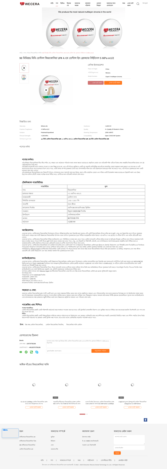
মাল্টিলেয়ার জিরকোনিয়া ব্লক (27, 437)
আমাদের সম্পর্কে (65, 460)
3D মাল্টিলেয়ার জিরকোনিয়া (27, 445)
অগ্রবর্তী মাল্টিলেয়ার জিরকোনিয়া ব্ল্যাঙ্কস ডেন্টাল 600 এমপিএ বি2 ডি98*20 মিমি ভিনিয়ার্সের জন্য (66, 402)
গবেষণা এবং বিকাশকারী (89, 445)
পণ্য (57, 3)
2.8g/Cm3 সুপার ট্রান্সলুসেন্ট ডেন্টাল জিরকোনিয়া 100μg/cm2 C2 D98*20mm (132, 402)
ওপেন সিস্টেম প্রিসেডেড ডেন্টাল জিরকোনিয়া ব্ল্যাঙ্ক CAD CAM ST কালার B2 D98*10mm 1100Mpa (99, 402)
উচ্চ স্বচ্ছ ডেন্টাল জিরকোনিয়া (34, 324)
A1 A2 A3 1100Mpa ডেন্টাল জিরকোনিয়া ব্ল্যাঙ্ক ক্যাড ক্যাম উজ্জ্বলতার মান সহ (34, 402)
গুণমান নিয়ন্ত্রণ (99, 4)
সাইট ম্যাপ (91, 460)
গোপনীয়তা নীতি (106, 460)
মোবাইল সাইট (122, 460)
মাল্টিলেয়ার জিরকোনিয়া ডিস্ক (27, 441)
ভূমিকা (52, 437)
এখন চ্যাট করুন (130, 4)
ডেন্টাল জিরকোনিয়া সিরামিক (54, 324)
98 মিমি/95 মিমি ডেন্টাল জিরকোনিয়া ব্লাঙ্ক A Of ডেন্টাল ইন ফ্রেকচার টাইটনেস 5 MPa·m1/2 (68, 53)
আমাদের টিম (54, 449)
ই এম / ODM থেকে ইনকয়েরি (90, 441)
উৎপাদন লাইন (86, 437)
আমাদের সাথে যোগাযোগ (111, 4)
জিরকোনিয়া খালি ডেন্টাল (74, 324)
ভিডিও (62, 3)
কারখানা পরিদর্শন (87, 4)
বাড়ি (52, 3)
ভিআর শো (69, 4)
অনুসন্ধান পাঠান (100, 351)
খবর (123, 3)
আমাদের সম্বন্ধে (77, 4)
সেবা (52, 445)
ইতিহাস (53, 441)
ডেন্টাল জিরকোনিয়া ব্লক (26, 449)
